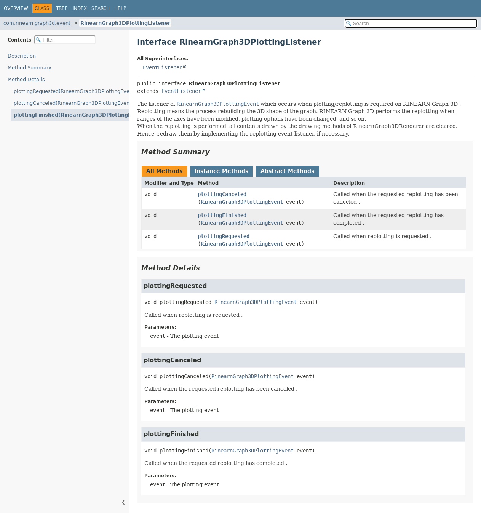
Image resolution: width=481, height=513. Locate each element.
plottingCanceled (222, 194)
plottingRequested (223, 236)
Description (22, 56)
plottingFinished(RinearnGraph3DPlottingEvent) (71, 115)
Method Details (26, 79)
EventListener (162, 67)
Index (79, 8)
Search (100, 8)
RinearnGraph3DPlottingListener (125, 23)
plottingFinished (222, 215)
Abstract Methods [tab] (287, 171)
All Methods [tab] (164, 171)
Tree (62, 8)
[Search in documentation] (411, 23)
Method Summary (29, 67)
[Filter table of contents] (65, 39)
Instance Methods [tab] (221, 171)
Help (120, 8)
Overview (16, 8)
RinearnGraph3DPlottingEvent (242, 202)
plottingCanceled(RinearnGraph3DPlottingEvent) (71, 103)
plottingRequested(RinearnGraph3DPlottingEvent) (71, 91)
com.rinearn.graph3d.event (36, 23)
